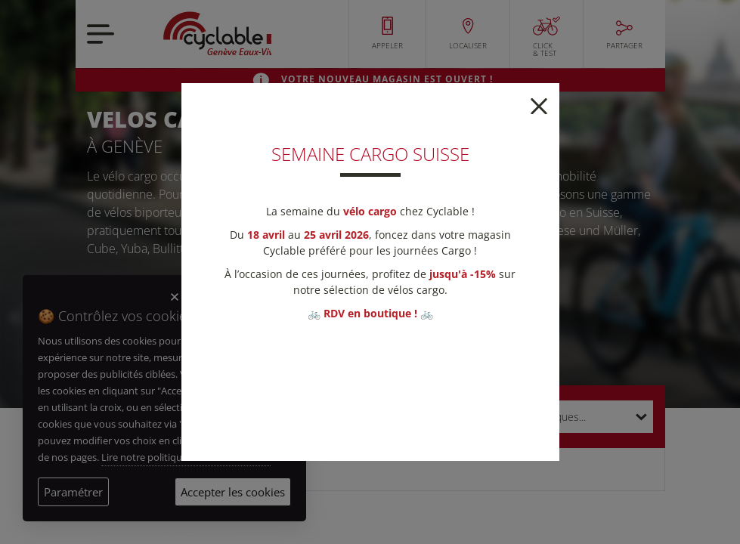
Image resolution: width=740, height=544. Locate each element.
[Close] (539, 104)
